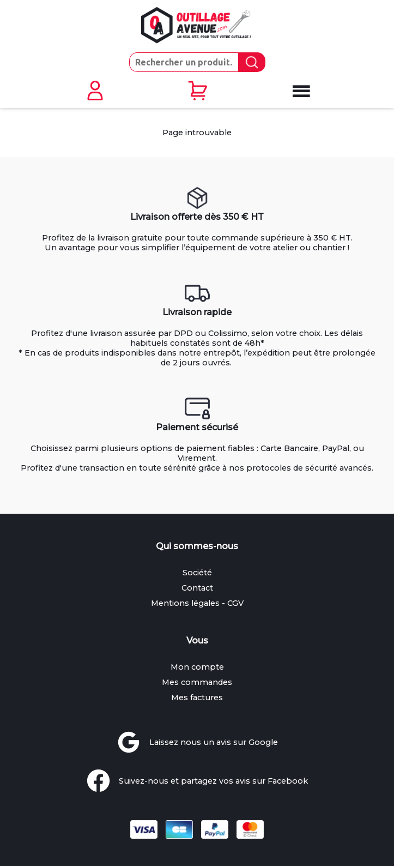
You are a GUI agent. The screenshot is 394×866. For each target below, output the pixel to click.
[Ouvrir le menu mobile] (300, 92)
